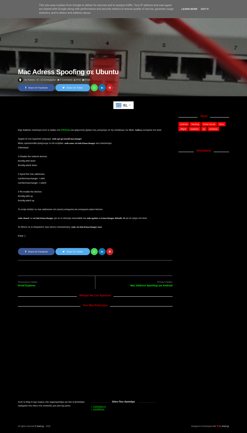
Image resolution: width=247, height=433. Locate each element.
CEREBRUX (99, 407)
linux (221, 124)
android (183, 124)
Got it (205, 9)
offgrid (183, 129)
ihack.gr (40, 426)
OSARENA (98, 409)
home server (209, 124)
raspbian (194, 129)
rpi (204, 129)
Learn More (189, 9)
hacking (195, 124)
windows (213, 129)
